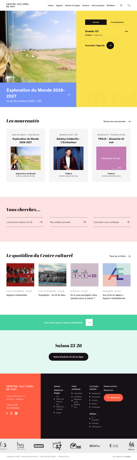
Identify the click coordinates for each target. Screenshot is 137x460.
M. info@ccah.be (12, 407)
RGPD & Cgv (76, 405)
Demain (96, 22)
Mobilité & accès (77, 400)
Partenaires (94, 407)
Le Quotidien (94, 418)
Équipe (93, 403)
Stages (57, 412)
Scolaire (85, 5)
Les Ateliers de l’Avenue (59, 399)
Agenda (59, 5)
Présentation (94, 393)
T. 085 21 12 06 (11, 404)
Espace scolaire (110, 386)
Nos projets (94, 396)
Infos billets (77, 393)
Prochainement (117, 22)
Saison (51, 5)
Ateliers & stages (72, 5)
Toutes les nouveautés (117, 121)
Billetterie (111, 5)
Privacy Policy (64, 456)
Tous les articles (120, 256)
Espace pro (108, 390)
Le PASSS (76, 396)
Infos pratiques (98, 5)
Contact (93, 400)
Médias (92, 413)
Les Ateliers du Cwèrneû (59, 406)
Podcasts (93, 423)
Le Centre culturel (93, 387)
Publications (94, 426)
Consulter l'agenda (99, 45)
